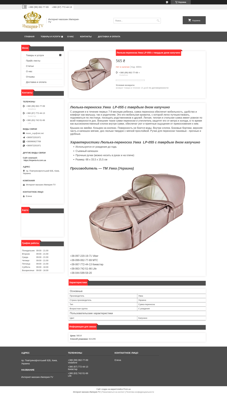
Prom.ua (127, 389)
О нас (70, 36)
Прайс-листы (33, 60)
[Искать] (158, 20)
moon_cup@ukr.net (35, 133)
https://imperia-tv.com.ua (35, 160)
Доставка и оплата (109, 36)
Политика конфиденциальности (140, 392)
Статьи (30, 66)
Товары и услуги (50, 36)
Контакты (86, 36)
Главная (29, 36)
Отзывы (30, 76)
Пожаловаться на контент (113, 392)
